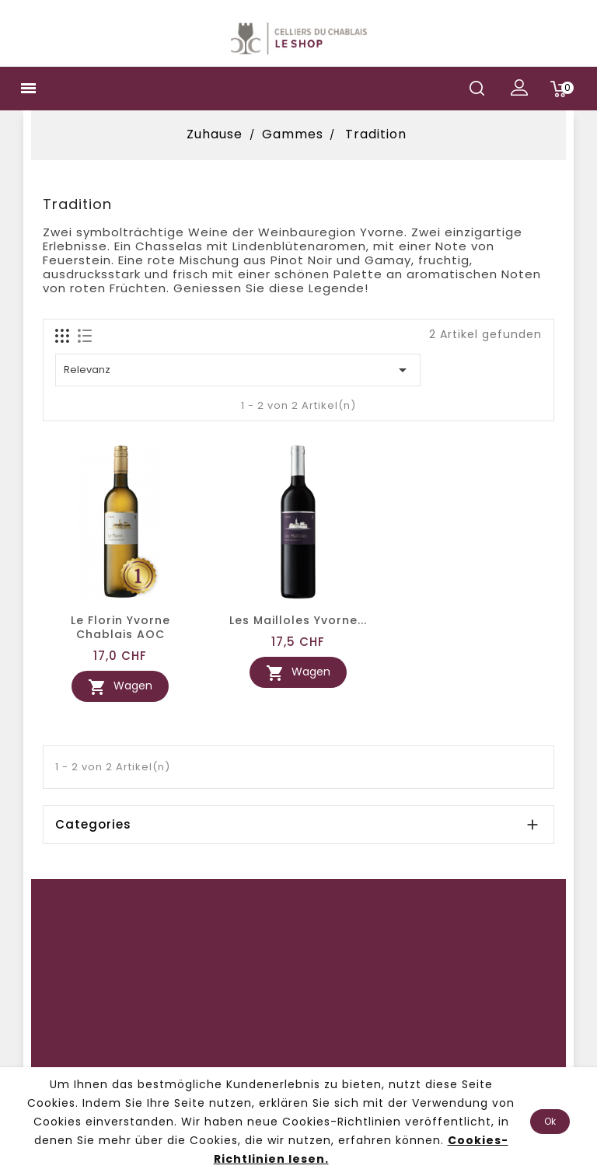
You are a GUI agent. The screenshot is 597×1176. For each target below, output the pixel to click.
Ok (550, 1121)
